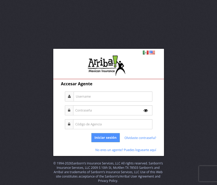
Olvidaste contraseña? (140, 138)
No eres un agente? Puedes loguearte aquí (125, 150)
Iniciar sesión (105, 137)
